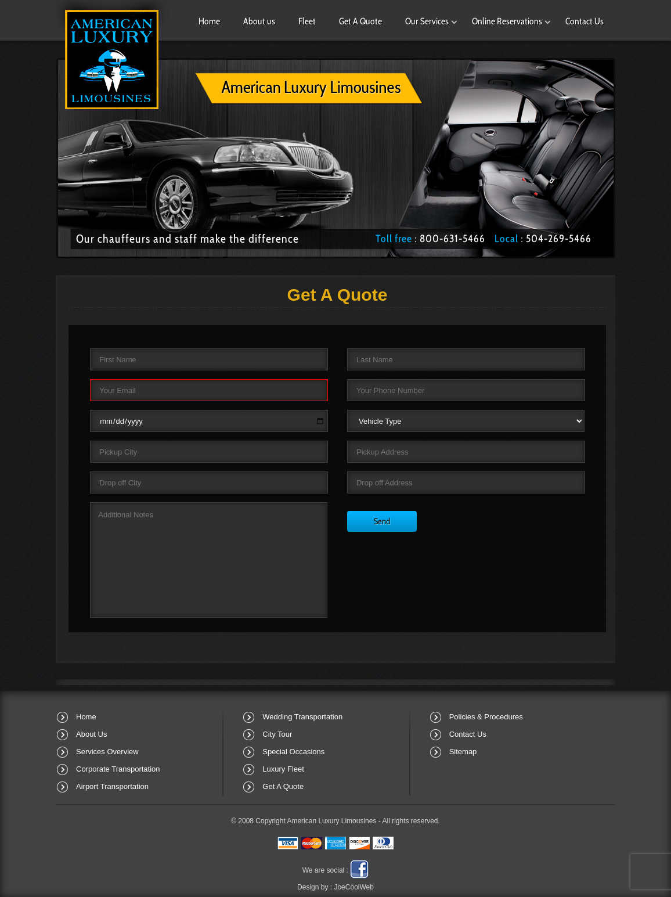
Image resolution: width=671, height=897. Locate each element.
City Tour (277, 734)
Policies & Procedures (486, 716)
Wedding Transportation (302, 716)
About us (259, 21)
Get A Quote (360, 21)
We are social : (325, 870)
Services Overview (107, 751)
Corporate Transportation (118, 769)
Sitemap (463, 751)
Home (209, 21)
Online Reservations (507, 21)
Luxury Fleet (283, 769)
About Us (91, 734)
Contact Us (584, 21)
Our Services (427, 21)
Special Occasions (293, 751)
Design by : (335, 887)
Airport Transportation (112, 786)
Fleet (307, 21)
